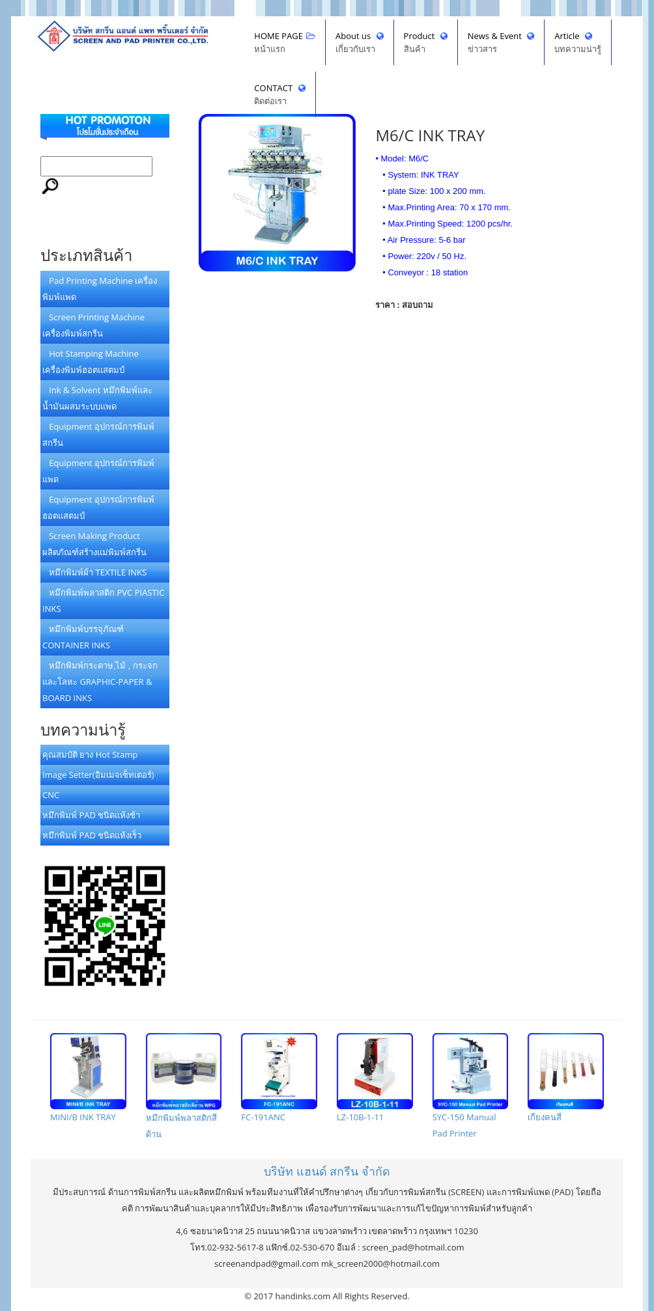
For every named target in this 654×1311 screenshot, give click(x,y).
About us (359, 42)
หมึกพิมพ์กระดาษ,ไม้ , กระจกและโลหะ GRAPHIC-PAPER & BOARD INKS (100, 681)
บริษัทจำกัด (327, 1171)
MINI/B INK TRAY (88, 1078)
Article (577, 42)
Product (426, 42)
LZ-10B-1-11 (375, 1078)
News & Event (501, 42)
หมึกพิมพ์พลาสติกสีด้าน (184, 1086)
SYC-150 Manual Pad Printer (471, 1086)
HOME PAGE (284, 42)
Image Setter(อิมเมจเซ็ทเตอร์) (98, 774)
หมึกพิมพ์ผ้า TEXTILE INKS (94, 572)
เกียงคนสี (566, 1078)
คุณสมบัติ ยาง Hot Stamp (89, 754)
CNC (50, 795)
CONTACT (279, 94)
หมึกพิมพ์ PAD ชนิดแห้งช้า (91, 815)
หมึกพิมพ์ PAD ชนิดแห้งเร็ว (91, 835)
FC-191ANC (279, 1078)
